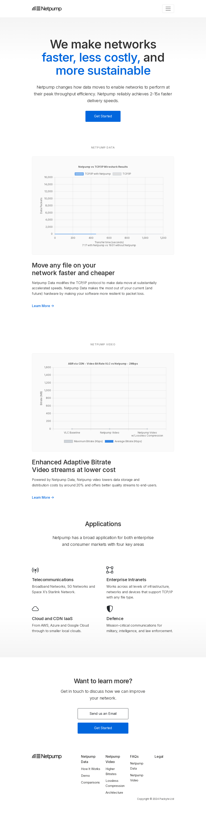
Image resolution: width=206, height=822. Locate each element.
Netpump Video (136, 777)
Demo (85, 776)
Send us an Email (103, 713)
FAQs (134, 756)
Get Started (103, 116)
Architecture (114, 792)
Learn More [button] (43, 305)
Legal (159, 756)
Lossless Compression (115, 783)
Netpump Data (136, 765)
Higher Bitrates (111, 771)
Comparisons (90, 782)
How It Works (90, 769)
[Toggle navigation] (168, 8)
